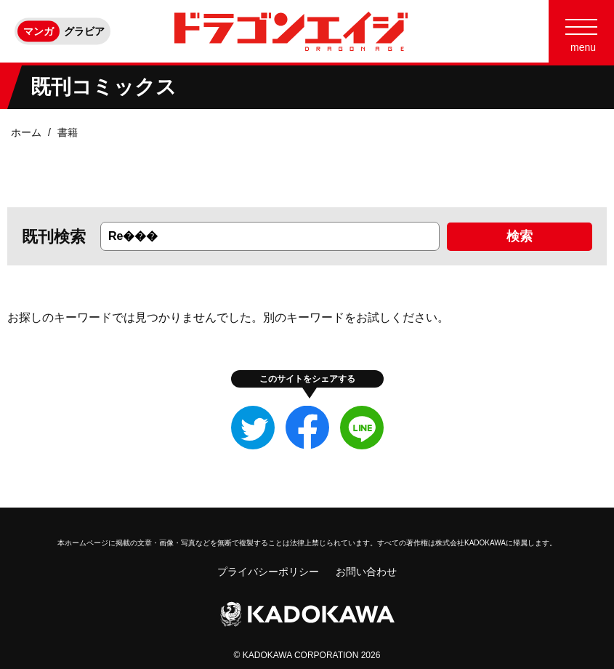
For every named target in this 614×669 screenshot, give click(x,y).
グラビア (84, 31)
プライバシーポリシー (268, 571)
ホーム (26, 132)
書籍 (67, 132)
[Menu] (581, 31)
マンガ (38, 31)
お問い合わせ (366, 571)
